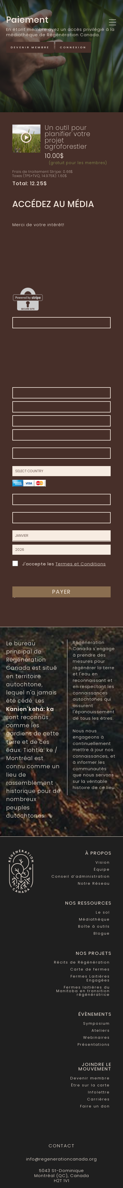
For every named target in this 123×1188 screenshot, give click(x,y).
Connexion (73, 47)
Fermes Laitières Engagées (90, 978)
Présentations (94, 1044)
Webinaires (96, 1037)
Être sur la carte (90, 1085)
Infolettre (99, 1092)
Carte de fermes (90, 969)
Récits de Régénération (82, 962)
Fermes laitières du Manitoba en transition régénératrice (83, 991)
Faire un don (95, 1106)
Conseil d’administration (80, 876)
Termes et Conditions (81, 564)
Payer (61, 592)
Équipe (102, 869)
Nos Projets (93, 953)
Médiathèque (94, 919)
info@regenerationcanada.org (61, 1159)
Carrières (98, 1099)
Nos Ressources (88, 903)
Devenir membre (30, 47)
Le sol (103, 912)
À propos (98, 853)
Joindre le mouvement (94, 1066)
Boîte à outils (94, 926)
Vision (102, 862)
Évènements (94, 1014)
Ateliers (101, 1030)
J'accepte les (59, 563)
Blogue (102, 933)
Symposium (96, 1023)
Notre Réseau (94, 883)
